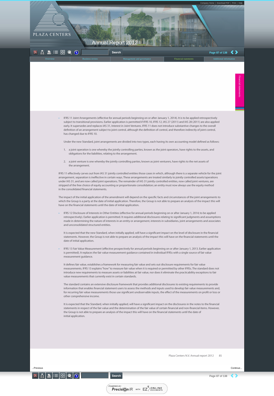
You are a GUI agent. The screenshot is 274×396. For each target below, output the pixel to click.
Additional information (224, 58)
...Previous (37, 368)
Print (234, 3)
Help (240, 3)
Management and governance (137, 58)
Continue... (236, 368)
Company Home (207, 3)
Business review (90, 58)
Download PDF (223, 3)
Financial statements (184, 58)
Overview (49, 58)
